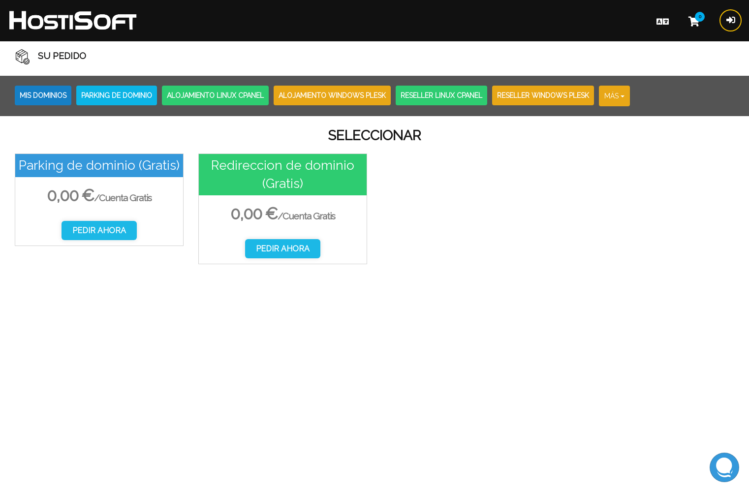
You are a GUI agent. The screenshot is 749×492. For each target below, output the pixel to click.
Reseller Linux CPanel (441, 95)
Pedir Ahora (99, 230)
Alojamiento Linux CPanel (215, 95)
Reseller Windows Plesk (543, 95)
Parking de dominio (116, 95)
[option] (99, 200)
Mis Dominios (43, 95)
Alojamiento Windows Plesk (332, 95)
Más (614, 96)
